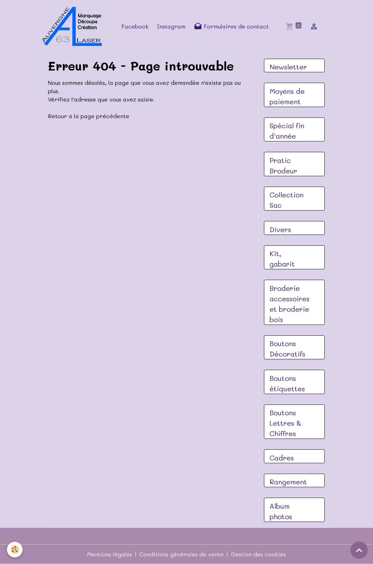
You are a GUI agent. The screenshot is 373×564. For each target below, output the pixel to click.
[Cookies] (15, 549)
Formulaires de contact (231, 26)
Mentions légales (109, 554)
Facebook (135, 26)
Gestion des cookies (258, 554)
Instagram (171, 26)
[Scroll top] (359, 550)
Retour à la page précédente (88, 116)
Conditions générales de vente (181, 554)
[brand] (74, 26)
